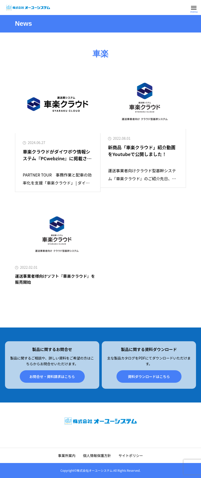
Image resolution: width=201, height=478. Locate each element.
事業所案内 (67, 455)
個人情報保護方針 (97, 455)
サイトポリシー (130, 455)
